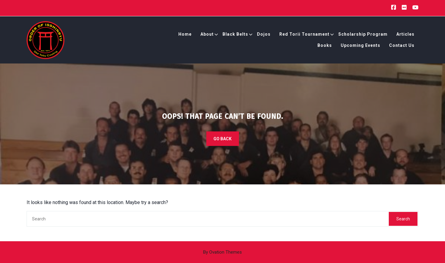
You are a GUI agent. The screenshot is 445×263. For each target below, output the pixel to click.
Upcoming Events (360, 46)
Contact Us (401, 46)
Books (324, 46)
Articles (405, 35)
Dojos (264, 35)
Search (403, 218)
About (207, 35)
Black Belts (235, 35)
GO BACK (222, 138)
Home (185, 35)
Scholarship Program (363, 35)
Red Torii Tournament (304, 35)
